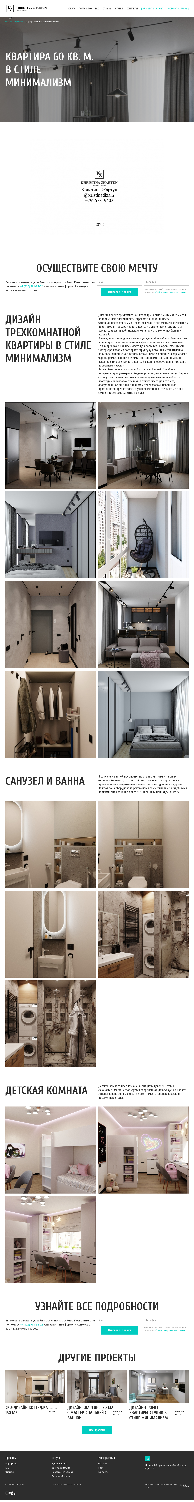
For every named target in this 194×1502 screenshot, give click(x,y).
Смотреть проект (57, 1410)
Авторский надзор (62, 1477)
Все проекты (97, 1431)
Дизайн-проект (60, 1465)
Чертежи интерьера (63, 1473)
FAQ (97, 8)
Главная (8, 22)
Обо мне (102, 1465)
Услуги (71, 8)
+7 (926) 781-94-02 (31, 286)
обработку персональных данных (170, 292)
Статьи (119, 8)
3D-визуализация (61, 1469)
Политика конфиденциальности (67, 1486)
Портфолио (85, 8)
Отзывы (107, 8)
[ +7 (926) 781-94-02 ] (152, 8)
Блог (100, 1469)
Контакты (132, 8)
